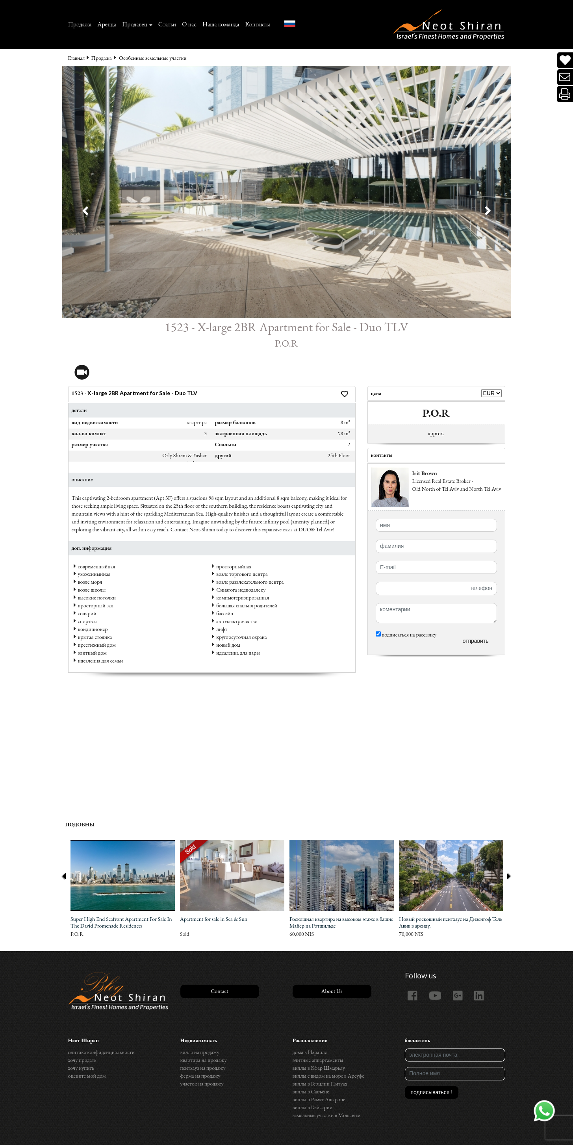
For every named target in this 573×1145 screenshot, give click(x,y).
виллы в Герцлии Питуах (320, 1083)
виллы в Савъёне (311, 1091)
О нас (189, 24)
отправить (475, 641)
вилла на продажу (199, 1052)
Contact (219, 991)
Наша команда (220, 24)
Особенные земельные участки (152, 57)
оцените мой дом (87, 1075)
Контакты (257, 24)
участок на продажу (202, 1083)
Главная (76, 57)
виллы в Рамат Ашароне (319, 1099)
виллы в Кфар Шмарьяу (319, 1067)
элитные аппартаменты (318, 1059)
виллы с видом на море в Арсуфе (328, 1075)
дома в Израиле (310, 1052)
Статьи (167, 24)
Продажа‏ (80, 24)
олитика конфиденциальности (101, 1052)
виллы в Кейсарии (313, 1107)
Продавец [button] (134, 24)
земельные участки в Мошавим (327, 1115)
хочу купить (81, 1067)
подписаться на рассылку (406, 634)
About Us (331, 991)
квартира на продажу (203, 1059)
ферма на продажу (200, 1075)
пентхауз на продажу (203, 1067)
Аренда (106, 24)
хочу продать (82, 1059)
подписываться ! (432, 1092)
